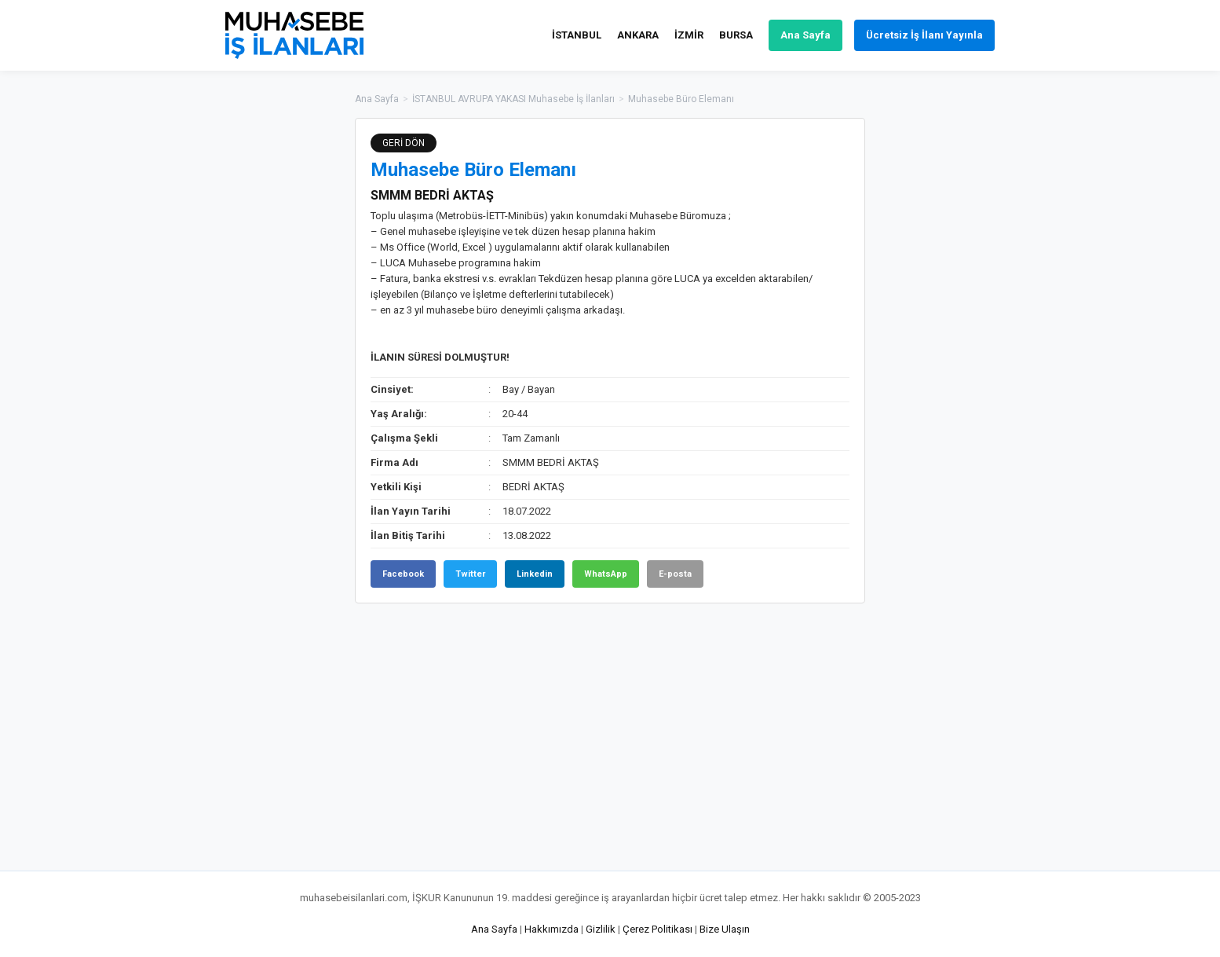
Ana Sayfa (805, 35)
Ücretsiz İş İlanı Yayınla (924, 35)
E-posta (675, 574)
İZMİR (688, 35)
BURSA (736, 35)
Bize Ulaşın (724, 929)
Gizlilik (600, 929)
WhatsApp (605, 574)
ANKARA (638, 35)
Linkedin (535, 574)
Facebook (403, 574)
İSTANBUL (576, 35)
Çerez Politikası (657, 929)
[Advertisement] (943, 353)
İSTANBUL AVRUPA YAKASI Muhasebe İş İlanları (513, 99)
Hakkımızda (551, 929)
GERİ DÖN (403, 143)
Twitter (470, 574)
